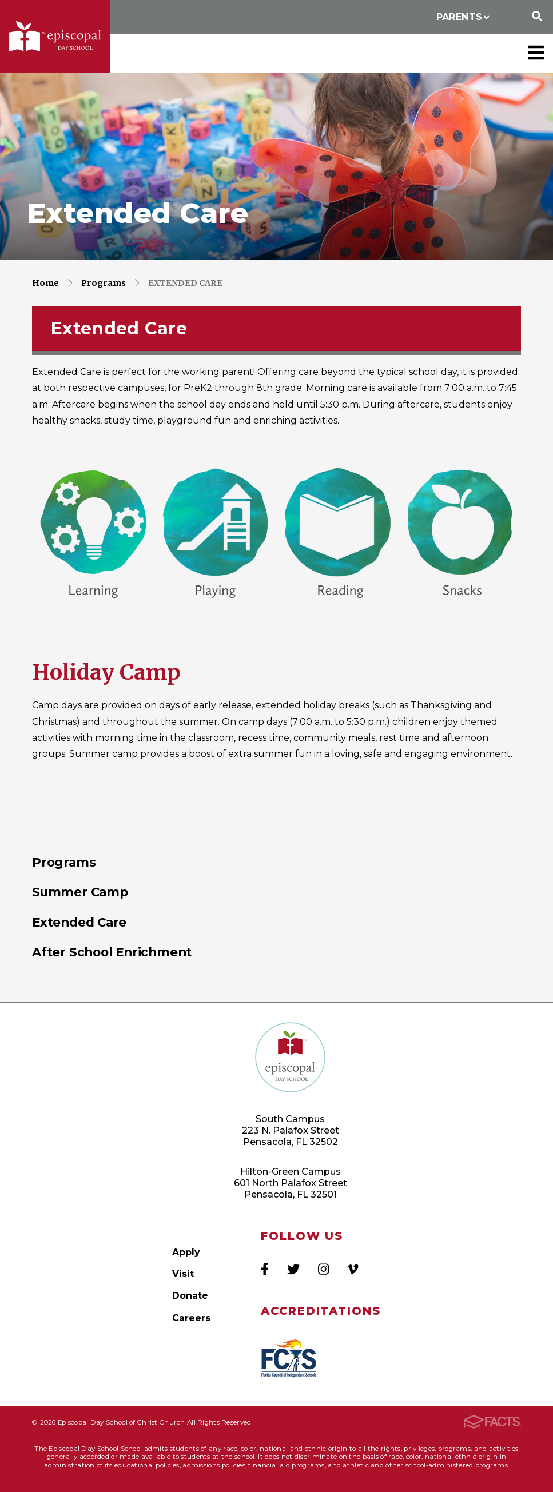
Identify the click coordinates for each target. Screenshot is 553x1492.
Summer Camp (80, 891)
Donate (190, 1295)
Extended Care (185, 283)
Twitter (293, 1269)
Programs (103, 283)
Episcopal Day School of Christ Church (55, 36)
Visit (183, 1273)
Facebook (265, 1269)
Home (45, 283)
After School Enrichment (112, 951)
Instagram (323, 1269)
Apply (186, 1252)
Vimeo (352, 1269)
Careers (191, 1318)
